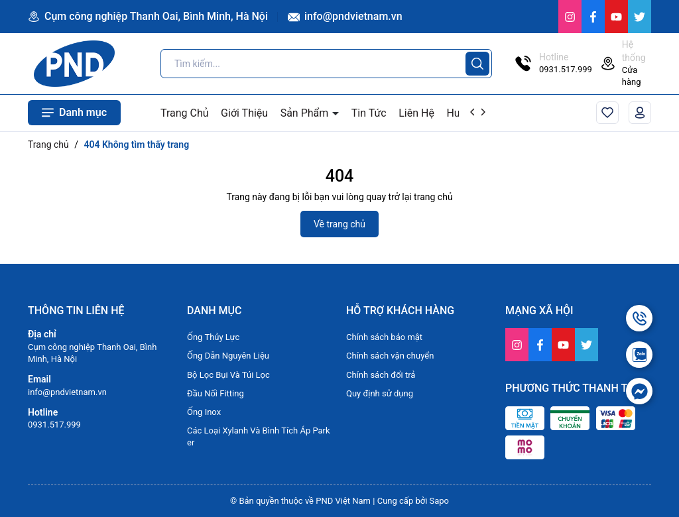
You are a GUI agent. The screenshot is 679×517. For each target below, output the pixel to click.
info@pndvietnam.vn (345, 16)
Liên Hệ (416, 113)
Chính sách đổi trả (380, 375)
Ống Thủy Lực (213, 337)
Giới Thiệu (244, 113)
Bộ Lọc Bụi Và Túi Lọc (228, 375)
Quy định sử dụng (379, 393)
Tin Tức (369, 113)
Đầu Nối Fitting (215, 393)
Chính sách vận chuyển (390, 356)
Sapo (440, 501)
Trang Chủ (184, 113)
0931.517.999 (54, 425)
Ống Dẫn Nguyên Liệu (228, 356)
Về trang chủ (339, 224)
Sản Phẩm (306, 113)
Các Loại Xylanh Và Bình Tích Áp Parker (258, 436)
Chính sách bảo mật (384, 337)
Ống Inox (204, 412)
